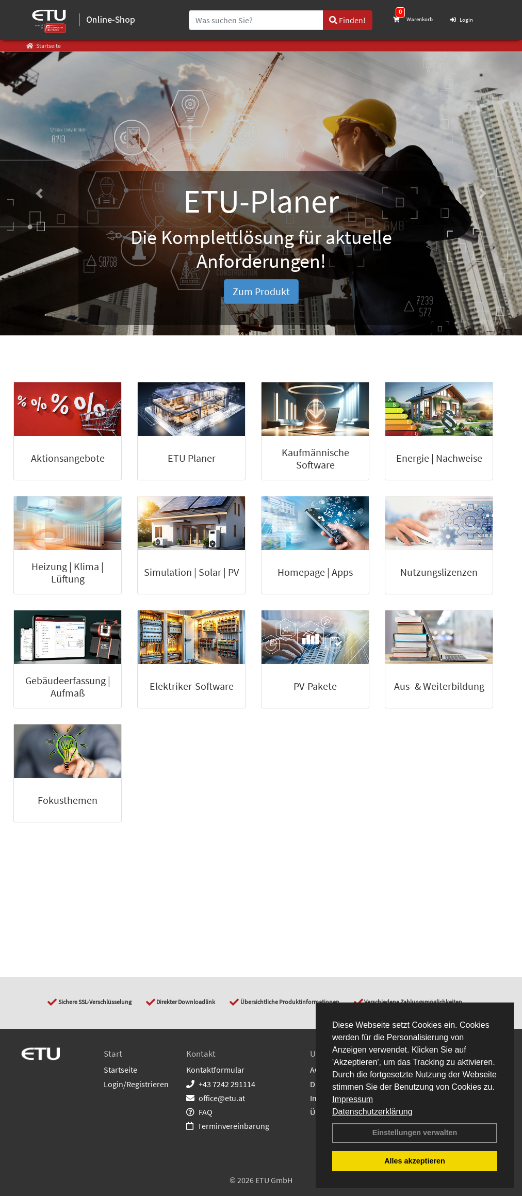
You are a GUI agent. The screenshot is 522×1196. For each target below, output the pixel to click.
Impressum (352, 1099)
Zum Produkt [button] (261, 291)
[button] (39, 193)
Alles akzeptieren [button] (414, 1161)
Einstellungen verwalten (415, 1132)
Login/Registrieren (136, 1084)
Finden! (347, 20)
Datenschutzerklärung (372, 1111)
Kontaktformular (215, 1069)
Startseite (120, 1069)
